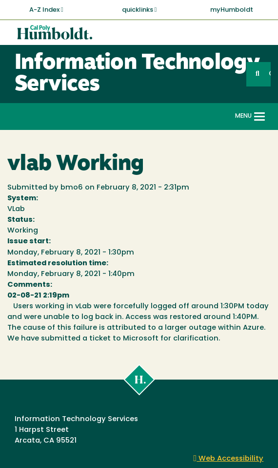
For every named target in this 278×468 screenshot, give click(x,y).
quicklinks (139, 9)
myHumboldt (231, 10)
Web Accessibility (229, 459)
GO (270, 74)
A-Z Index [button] (46, 9)
